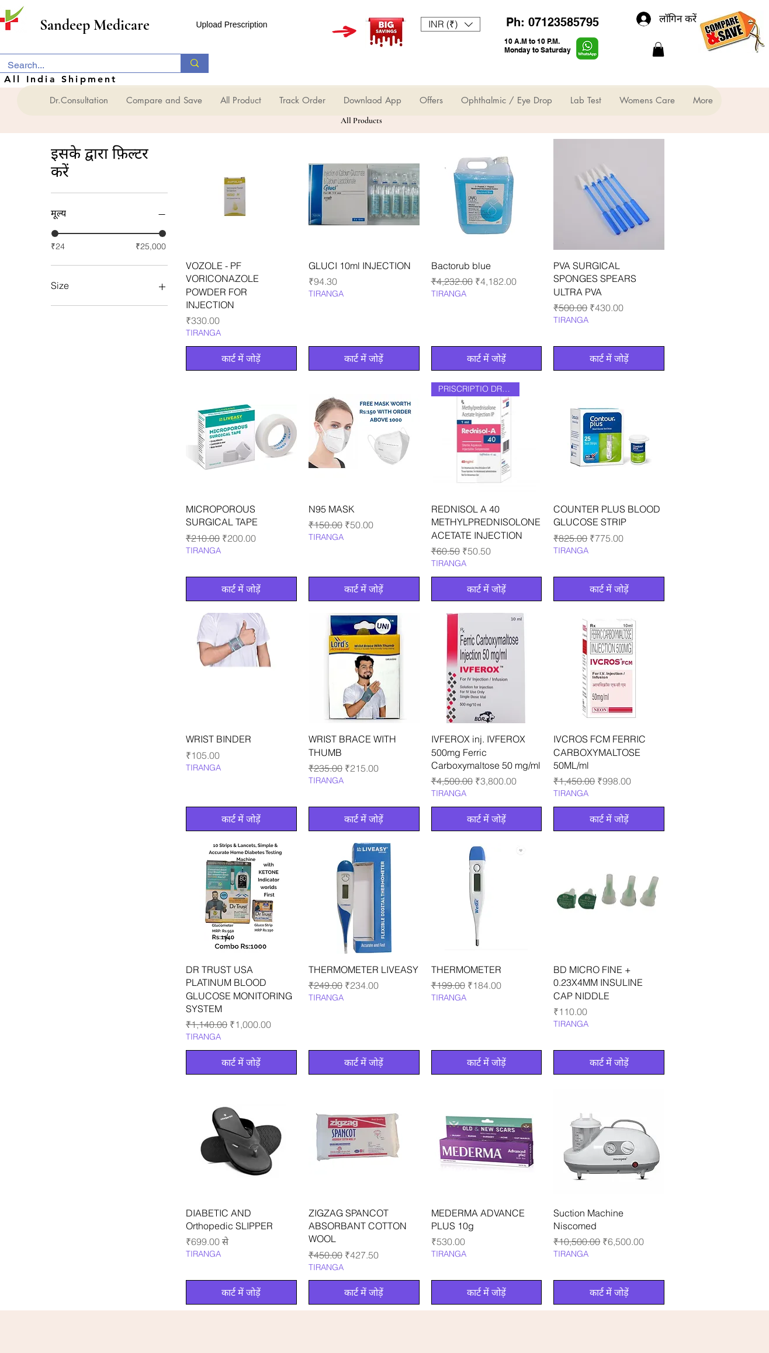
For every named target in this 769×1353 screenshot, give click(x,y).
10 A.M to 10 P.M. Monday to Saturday (537, 45)
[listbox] (450, 24)
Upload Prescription (231, 24)
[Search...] (82, 65)
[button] (450, 24)
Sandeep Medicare (95, 25)
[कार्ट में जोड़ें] (241, 358)
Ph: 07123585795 (552, 22)
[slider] (55, 233)
